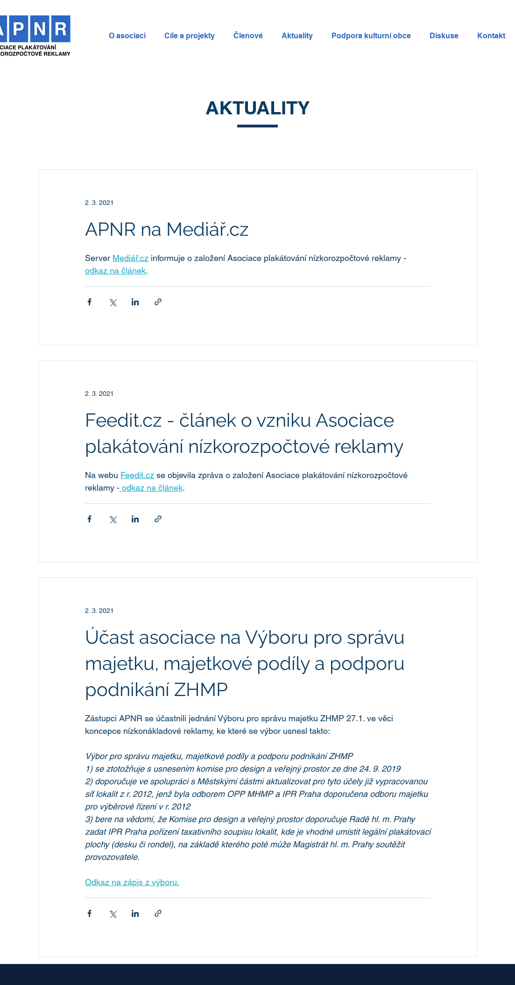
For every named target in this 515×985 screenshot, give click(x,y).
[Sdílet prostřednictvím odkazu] (158, 301)
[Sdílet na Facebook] (89, 301)
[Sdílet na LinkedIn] (135, 301)
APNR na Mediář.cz (167, 229)
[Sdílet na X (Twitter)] (112, 301)
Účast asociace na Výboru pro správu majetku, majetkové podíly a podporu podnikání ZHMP (245, 663)
